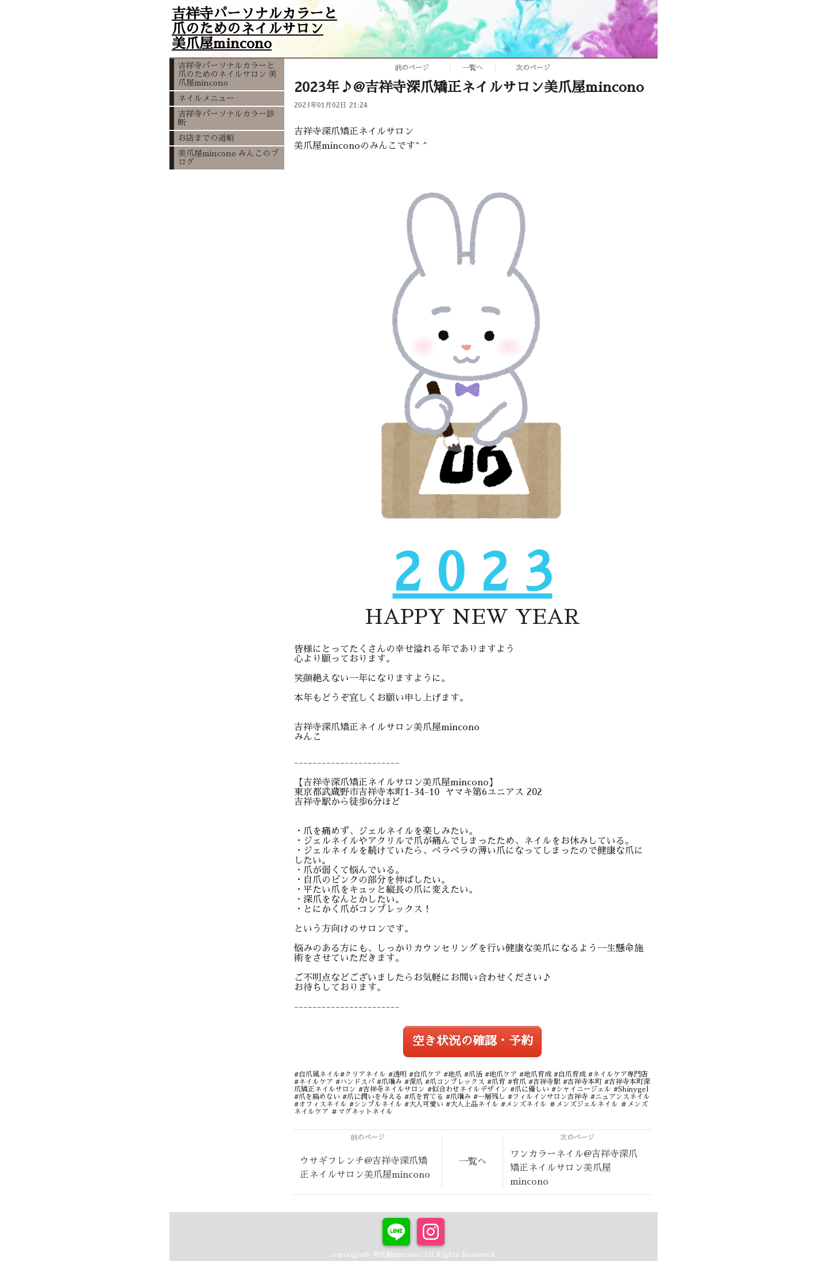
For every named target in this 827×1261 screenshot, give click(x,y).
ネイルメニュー (206, 98)
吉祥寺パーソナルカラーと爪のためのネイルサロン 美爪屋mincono (227, 74)
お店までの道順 (206, 138)
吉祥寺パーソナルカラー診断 (226, 118)
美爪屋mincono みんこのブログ (228, 157)
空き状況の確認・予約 (472, 1041)
